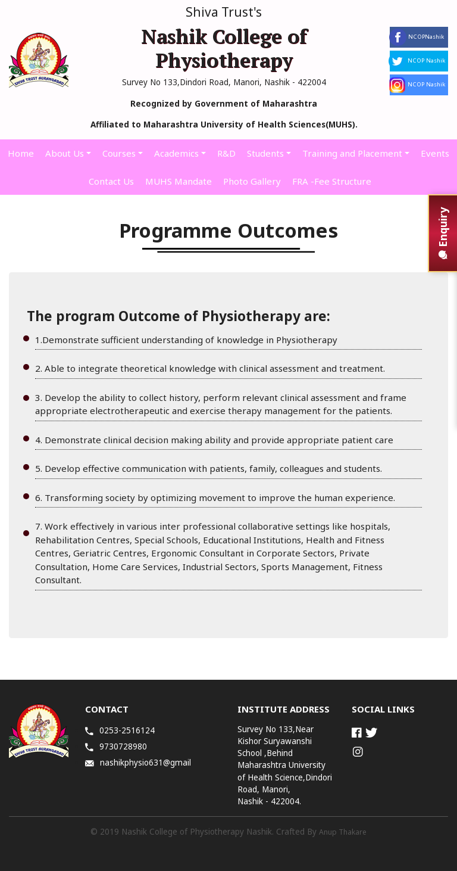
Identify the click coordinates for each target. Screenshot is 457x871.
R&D (226, 153)
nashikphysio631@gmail (138, 762)
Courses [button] (119, 153)
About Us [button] (64, 153)
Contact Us (111, 181)
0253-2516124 (120, 730)
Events (435, 153)
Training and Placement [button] (352, 153)
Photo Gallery (252, 181)
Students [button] (265, 153)
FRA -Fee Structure (331, 181)
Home (21, 153)
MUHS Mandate (178, 181)
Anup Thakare (343, 832)
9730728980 (116, 746)
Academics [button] (176, 153)
